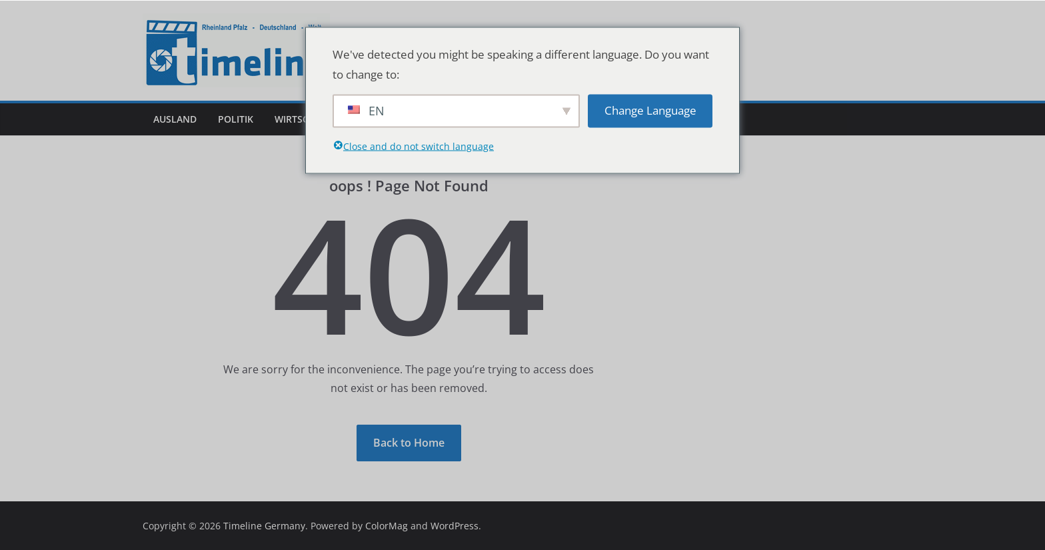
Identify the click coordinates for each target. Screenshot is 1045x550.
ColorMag (386, 525)
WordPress (455, 525)
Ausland (175, 119)
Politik (235, 119)
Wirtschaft (303, 119)
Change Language (650, 110)
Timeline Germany (264, 525)
